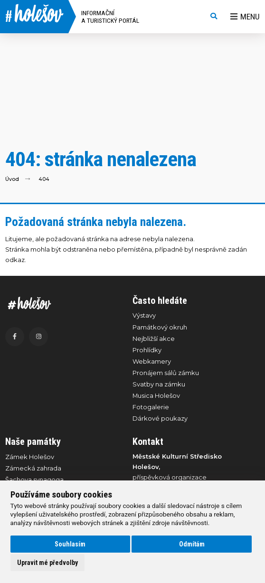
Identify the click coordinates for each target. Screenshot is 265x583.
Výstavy (144, 315)
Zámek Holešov (29, 457)
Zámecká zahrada (33, 468)
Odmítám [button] (192, 544)
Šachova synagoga (34, 479)
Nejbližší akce (153, 338)
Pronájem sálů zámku (165, 372)
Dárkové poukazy (160, 418)
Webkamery (151, 361)
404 (43, 179)
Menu (245, 16)
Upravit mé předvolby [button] (47, 562)
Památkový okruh (159, 327)
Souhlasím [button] (70, 544)
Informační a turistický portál (110, 16)
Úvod (12, 179)
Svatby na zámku (158, 384)
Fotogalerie (150, 407)
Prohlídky (146, 350)
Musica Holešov (156, 395)
